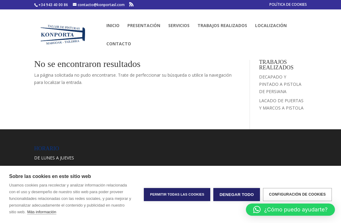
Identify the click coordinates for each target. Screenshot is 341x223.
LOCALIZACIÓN (271, 25)
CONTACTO (118, 44)
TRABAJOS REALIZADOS (222, 25)
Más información (41, 212)
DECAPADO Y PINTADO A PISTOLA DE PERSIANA (280, 84)
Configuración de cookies (297, 194)
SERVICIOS (179, 25)
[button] (290, 210)
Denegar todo (236, 194)
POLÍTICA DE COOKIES (288, 5)
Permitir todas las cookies (177, 194)
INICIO (112, 25)
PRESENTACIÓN (143, 25)
